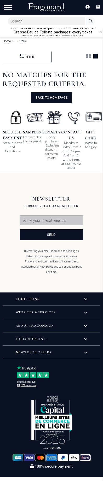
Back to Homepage (51, 97)
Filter (27, 56)
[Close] (101, 31)
